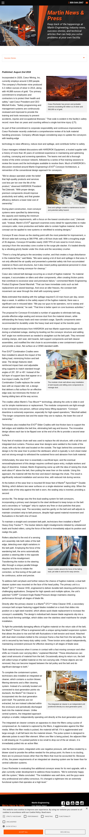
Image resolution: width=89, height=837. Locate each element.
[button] (44, 826)
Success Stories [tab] (10, 58)
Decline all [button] (65, 832)
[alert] (44, 821)
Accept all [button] (23, 832)
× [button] (87, 809)
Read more (46, 812)
